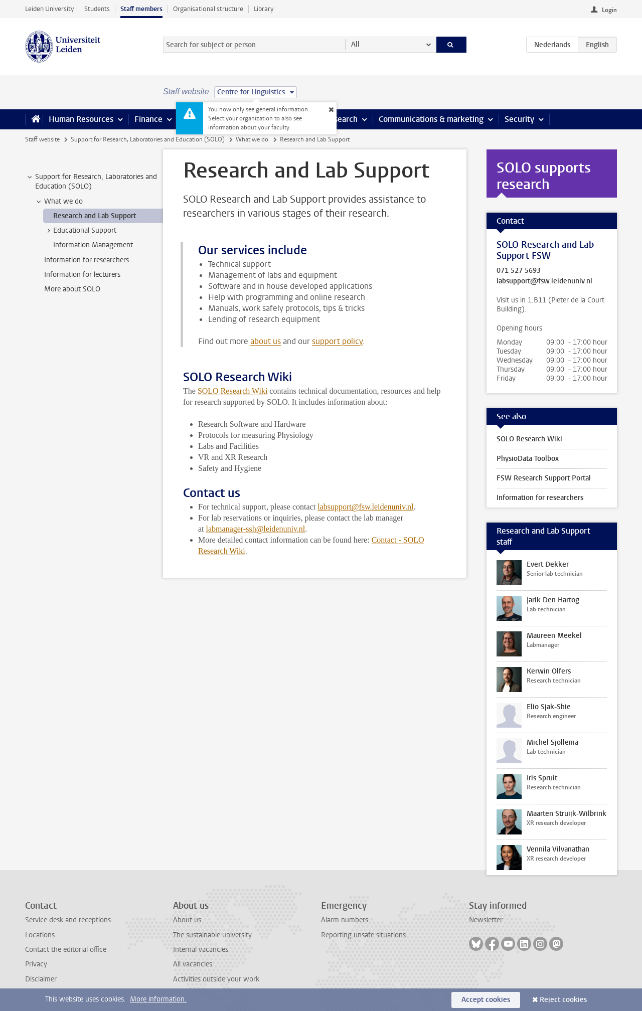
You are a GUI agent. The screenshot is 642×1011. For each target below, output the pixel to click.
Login (609, 10)
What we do (252, 139)
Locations (40, 935)
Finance (148, 119)
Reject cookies (563, 999)
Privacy (36, 964)
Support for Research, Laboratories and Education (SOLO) (148, 139)
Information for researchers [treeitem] (86, 260)
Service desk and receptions (68, 920)
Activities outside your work (216, 979)
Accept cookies (485, 999)
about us (265, 341)
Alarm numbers (344, 920)
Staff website (42, 139)
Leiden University (49, 9)
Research (341, 119)
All (355, 44)
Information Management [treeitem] (93, 245)
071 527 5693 (519, 270)
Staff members (141, 9)
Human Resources (81, 119)
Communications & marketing (431, 119)
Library (263, 9)
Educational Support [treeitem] (80, 231)
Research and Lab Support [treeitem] (94, 216)
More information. (158, 999)
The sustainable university (212, 935)
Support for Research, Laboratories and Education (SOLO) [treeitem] (91, 181)
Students (97, 9)
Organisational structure (208, 9)
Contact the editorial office (65, 949)
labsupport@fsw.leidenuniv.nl (365, 506)
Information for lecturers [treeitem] (82, 274)
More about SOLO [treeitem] (72, 289)
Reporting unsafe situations (363, 935)
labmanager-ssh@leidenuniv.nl (255, 529)
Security (519, 119)
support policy (337, 341)
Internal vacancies (200, 949)
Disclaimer (41, 979)
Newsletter (486, 920)
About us (187, 920)
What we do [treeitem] (59, 202)
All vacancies (192, 964)
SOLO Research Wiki (232, 391)
